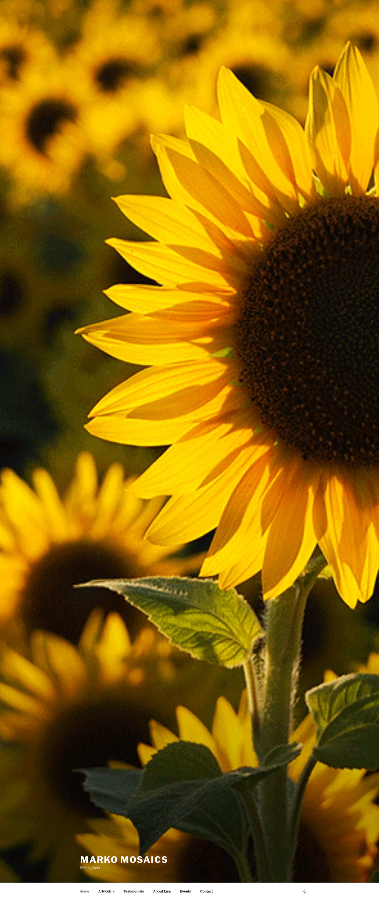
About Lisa (162, 891)
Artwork (107, 891)
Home (84, 891)
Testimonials (134, 891)
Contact (206, 891)
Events (185, 891)
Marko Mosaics (124, 859)
